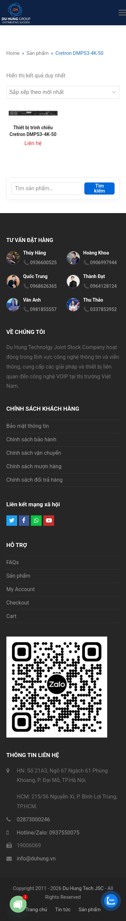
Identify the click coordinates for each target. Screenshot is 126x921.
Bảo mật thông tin (27, 426)
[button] (122, 13)
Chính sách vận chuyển (33, 453)
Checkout (17, 603)
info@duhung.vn (36, 858)
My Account (20, 589)
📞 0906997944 (100, 262)
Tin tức (63, 910)
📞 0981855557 (40, 309)
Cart (11, 616)
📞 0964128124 (100, 286)
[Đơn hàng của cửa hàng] (63, 92)
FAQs (12, 562)
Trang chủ (36, 910)
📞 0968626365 (40, 286)
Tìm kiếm (99, 188)
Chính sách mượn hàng (33, 466)
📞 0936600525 (40, 262)
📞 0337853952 (100, 309)
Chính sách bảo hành (31, 439)
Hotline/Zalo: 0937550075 (48, 832)
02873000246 (33, 819)
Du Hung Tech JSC (83, 888)
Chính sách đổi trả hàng (34, 480)
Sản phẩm (18, 576)
